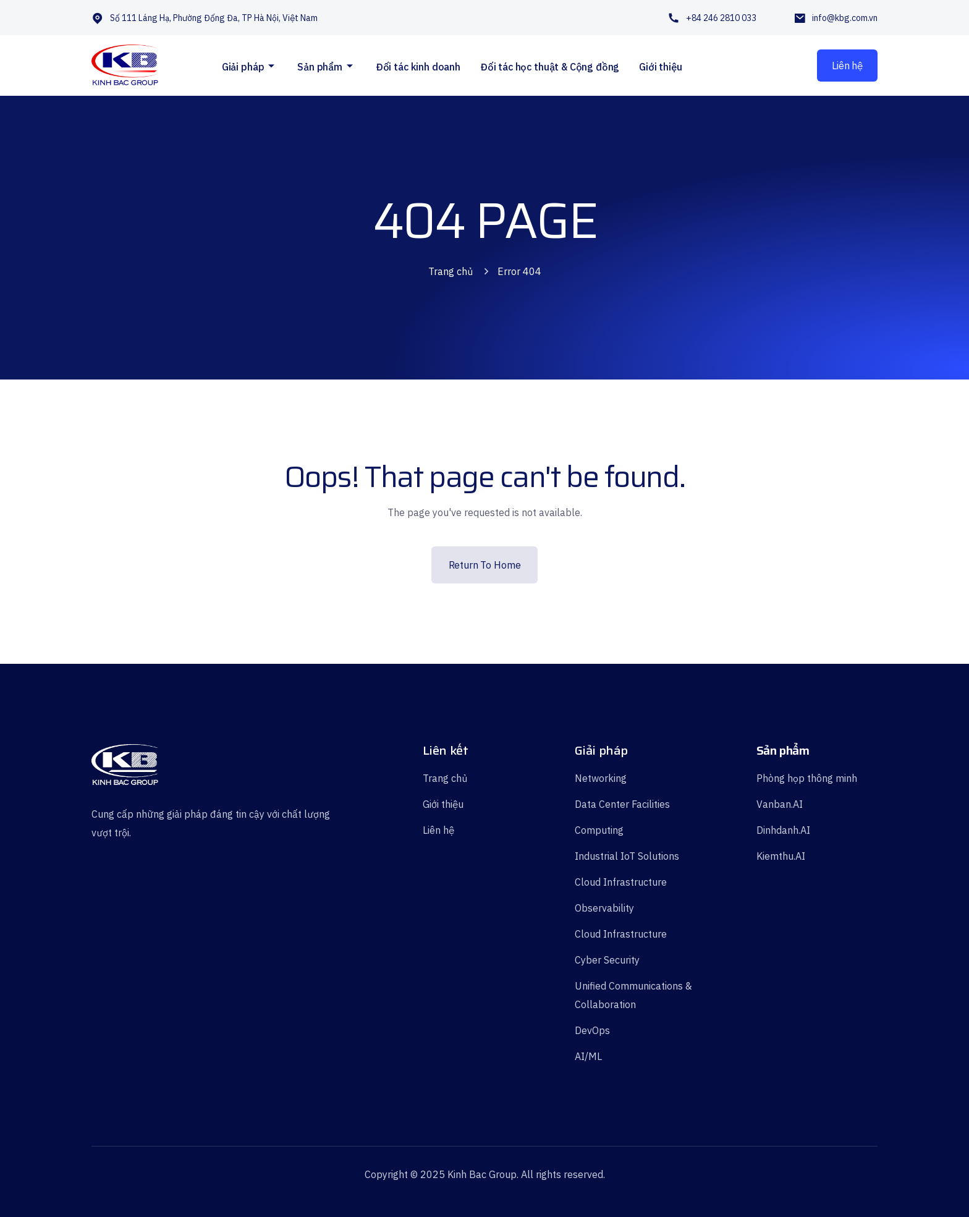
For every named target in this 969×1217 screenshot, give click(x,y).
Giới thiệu (660, 67)
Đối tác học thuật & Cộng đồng (549, 67)
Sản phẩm (319, 67)
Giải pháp (243, 67)
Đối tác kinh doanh (418, 67)
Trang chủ (450, 271)
